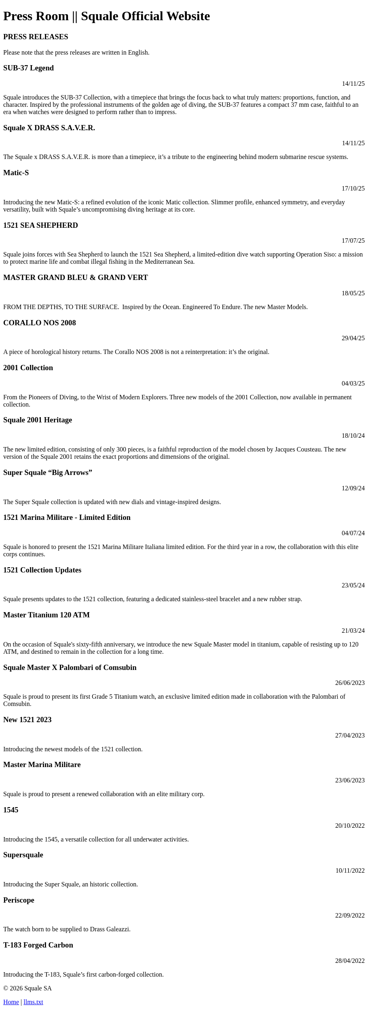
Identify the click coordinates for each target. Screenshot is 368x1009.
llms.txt (33, 1001)
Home (11, 1001)
